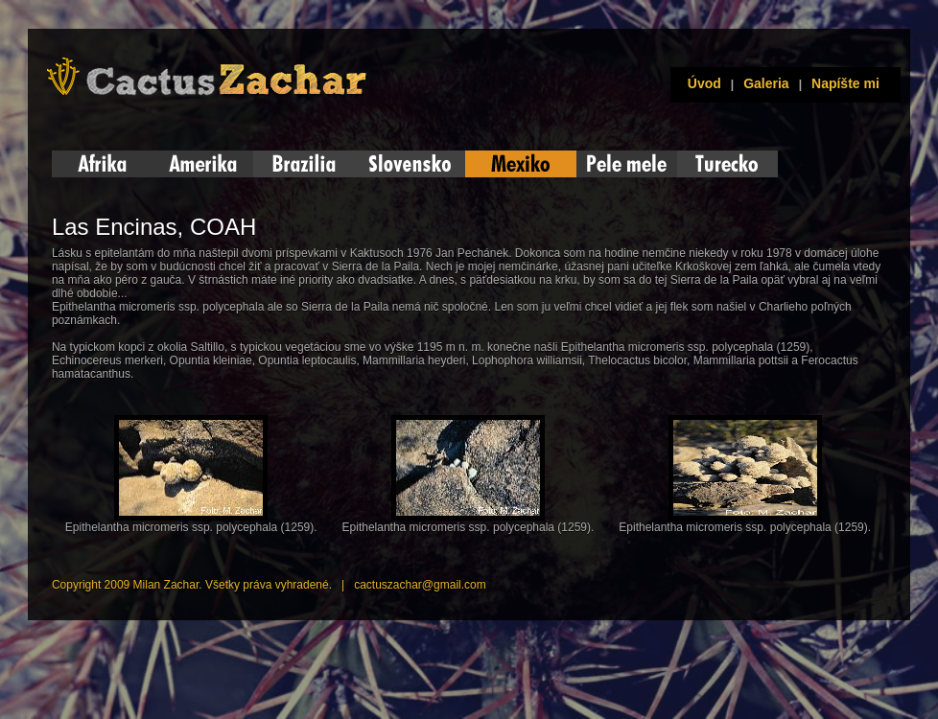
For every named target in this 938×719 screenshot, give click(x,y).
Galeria (765, 83)
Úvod (700, 83)
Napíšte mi (845, 83)
